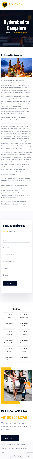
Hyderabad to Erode (24, 350)
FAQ (3, 452)
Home (8, 33)
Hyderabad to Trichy (9, 350)
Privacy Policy (11, 448)
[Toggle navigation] (31, 5)
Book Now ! (10, 283)
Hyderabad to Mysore (9, 325)
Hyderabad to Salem (9, 358)
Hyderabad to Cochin (24, 325)
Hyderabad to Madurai (9, 333)
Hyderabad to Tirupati (24, 358)
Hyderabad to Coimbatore (24, 316)
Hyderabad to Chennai (9, 316)
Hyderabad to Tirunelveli (24, 333)
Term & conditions (21, 448)
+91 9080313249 (14, 417)
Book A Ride (10, 438)
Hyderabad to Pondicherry (24, 341)
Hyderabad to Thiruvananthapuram (9, 341)
